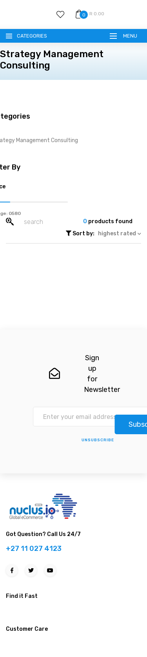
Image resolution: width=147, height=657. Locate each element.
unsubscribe (98, 440)
